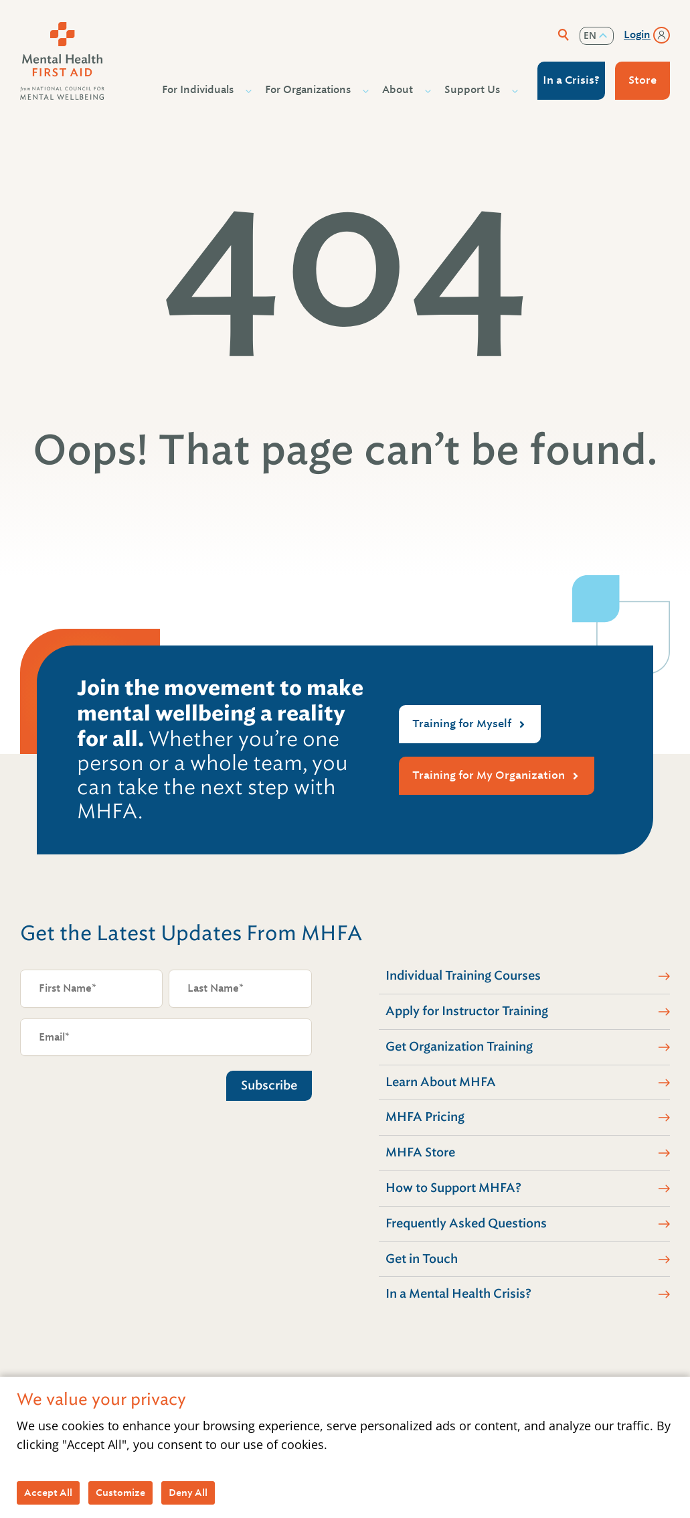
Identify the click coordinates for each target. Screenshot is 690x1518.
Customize (120, 1493)
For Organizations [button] (309, 89)
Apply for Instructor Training (466, 1011)
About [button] (399, 89)
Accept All (48, 1493)
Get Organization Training (459, 1047)
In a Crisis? (571, 80)
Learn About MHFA (440, 1082)
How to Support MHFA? (453, 1188)
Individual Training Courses (463, 976)
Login (637, 35)
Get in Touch (421, 1259)
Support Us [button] (473, 89)
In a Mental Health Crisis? (458, 1294)
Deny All (188, 1493)
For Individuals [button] (199, 89)
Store (642, 80)
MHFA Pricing (424, 1117)
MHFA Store (420, 1152)
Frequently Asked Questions (466, 1223)
